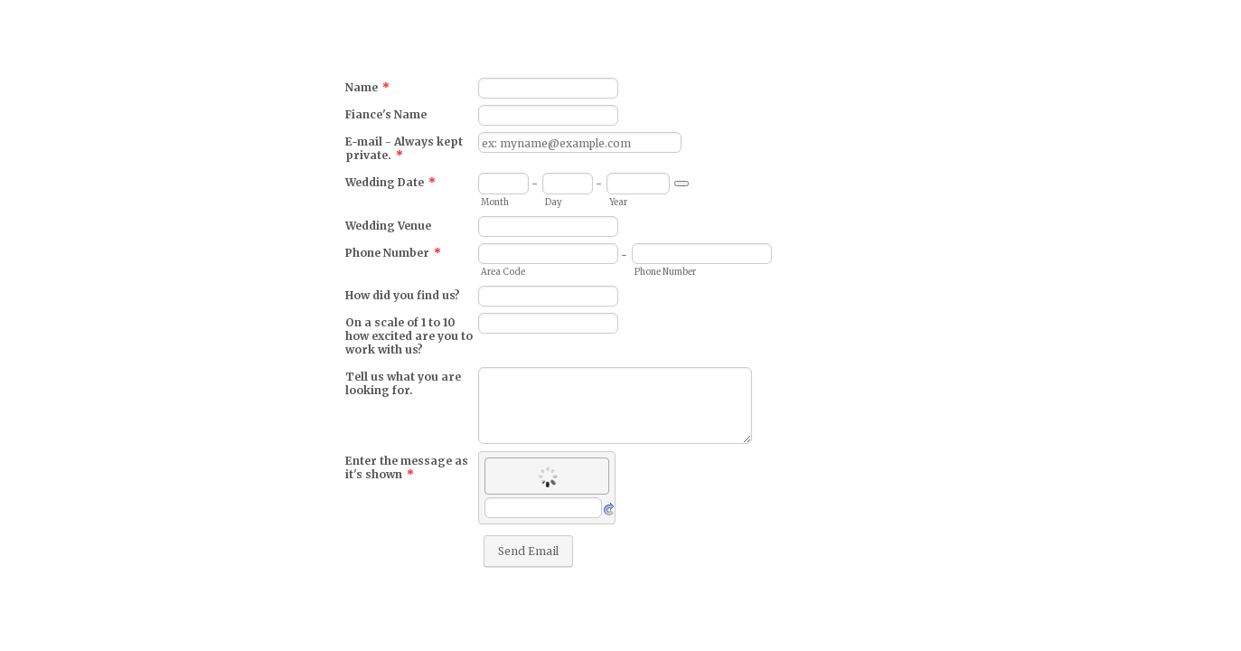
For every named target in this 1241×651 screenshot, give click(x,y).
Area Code (503, 272)
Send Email (528, 551)
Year (618, 202)
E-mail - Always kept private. (404, 148)
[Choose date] (681, 183)
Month (495, 202)
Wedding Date (390, 182)
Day (553, 202)
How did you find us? (402, 295)
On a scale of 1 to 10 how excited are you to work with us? (409, 336)
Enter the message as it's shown (406, 467)
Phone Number (393, 252)
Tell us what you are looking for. (403, 383)
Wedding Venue (388, 225)
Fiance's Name (386, 114)
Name (367, 87)
